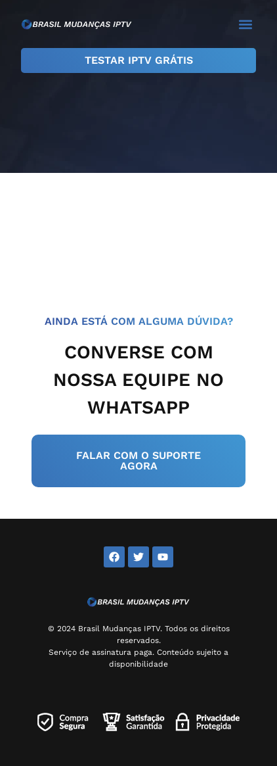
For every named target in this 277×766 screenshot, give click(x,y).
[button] (245, 24)
